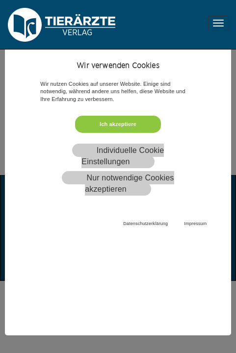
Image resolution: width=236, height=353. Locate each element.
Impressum (195, 223)
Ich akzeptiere (118, 124)
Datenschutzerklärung (145, 223)
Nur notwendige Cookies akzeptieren (129, 183)
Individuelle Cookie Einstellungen (122, 156)
